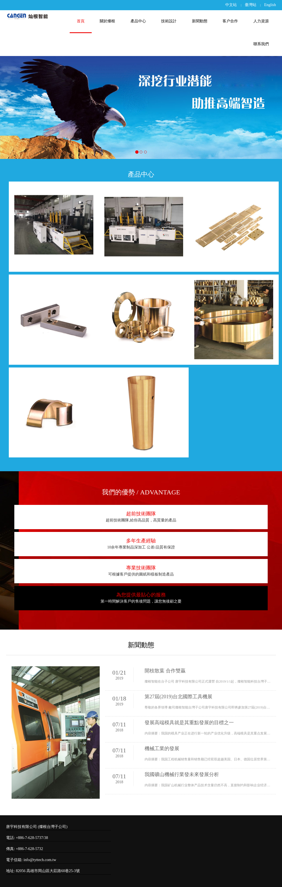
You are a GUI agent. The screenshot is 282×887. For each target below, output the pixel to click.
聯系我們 (261, 44)
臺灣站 (250, 5)
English (270, 5)
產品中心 (138, 21)
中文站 (231, 5)
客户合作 (230, 21)
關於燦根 (107, 21)
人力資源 (261, 21)
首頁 (81, 21)
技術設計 (169, 21)
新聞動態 (199, 21)
